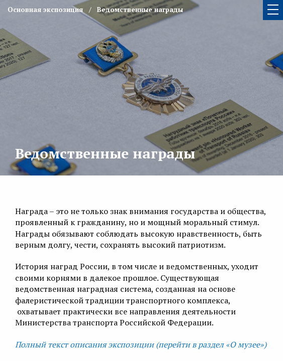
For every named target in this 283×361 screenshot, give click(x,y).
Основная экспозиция (45, 9)
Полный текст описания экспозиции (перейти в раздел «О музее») (140, 344)
